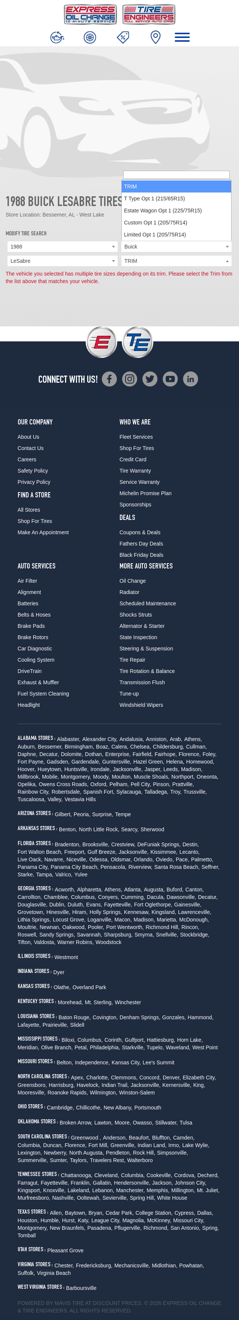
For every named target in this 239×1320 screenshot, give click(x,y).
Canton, (194, 890)
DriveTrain (30, 671)
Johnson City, (190, 1183)
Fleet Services (136, 437)
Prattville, (183, 784)
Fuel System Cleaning (43, 694)
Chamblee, (56, 897)
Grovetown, (31, 912)
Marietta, (167, 920)
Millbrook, (29, 777)
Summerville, (33, 1160)
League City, (106, 1220)
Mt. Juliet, (208, 1190)
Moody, (101, 777)
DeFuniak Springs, (158, 844)
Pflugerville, (127, 1228)
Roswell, (28, 935)
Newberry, (55, 1153)
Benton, (68, 829)
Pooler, (96, 927)
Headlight (29, 705)
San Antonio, (185, 1228)
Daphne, (28, 754)
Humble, (50, 1220)
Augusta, (154, 890)
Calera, (119, 747)
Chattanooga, (76, 1175)
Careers (27, 459)
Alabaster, (68, 739)
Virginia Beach (54, 1273)
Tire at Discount (96, 1303)
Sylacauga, (129, 792)
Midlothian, (164, 1265)
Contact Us (31, 448)
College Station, (154, 1213)
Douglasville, (32, 905)
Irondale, (101, 769)
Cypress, (184, 1213)
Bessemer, (50, 747)
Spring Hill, (142, 1198)
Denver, (172, 1077)
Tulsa (186, 1123)
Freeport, (75, 852)
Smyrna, (144, 935)
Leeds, (171, 769)
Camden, (184, 1138)
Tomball (27, 1235)
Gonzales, (174, 1017)
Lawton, (103, 1123)
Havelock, (88, 1085)
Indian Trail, (115, 1085)
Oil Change (133, 581)
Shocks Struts (136, 615)
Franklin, (81, 1183)
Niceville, (77, 859)
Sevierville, (115, 1198)
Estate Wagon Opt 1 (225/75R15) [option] (163, 226)
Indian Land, (152, 1145)
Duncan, (53, 1145)
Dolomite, (72, 754)
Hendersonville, (132, 1183)
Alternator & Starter (142, 626)
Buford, (174, 890)
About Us (28, 437)
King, (199, 1085)
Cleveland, (106, 1175)
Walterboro (140, 1160)
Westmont (66, 957)
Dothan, (94, 754)
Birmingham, (79, 747)
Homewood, (200, 762)
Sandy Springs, (57, 935)
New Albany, (118, 1108)
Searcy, (129, 829)
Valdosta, (44, 942)
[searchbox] (176, 190)
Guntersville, (117, 762)
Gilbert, (63, 814)
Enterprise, (118, 754)
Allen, (56, 1213)
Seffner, (210, 867)
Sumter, (59, 1160)
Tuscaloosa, (32, 799)
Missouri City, (188, 1220)
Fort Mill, (98, 1145)
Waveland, (178, 1047)
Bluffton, (161, 1138)
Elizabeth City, (199, 1077)
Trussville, (195, 792)
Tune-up (129, 694)
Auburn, (27, 747)
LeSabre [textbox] (20, 261)
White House (172, 1198)
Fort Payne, (31, 762)
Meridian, (28, 1047)
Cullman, (196, 747)
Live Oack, (30, 859)
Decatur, (49, 754)
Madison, (192, 769)
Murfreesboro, (34, 1198)
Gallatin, (102, 1183)
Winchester (128, 1002)
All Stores (29, 510)
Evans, (94, 905)
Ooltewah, (89, 1198)
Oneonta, (207, 777)
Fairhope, (165, 754)
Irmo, (174, 1145)
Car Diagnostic (35, 649)
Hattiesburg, (161, 1040)
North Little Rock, (99, 829)
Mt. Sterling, (99, 1002)
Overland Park (89, 987)
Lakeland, (79, 1190)
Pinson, (162, 784)
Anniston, (157, 739)
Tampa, (44, 874)
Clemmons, (124, 1077)
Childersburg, (168, 747)
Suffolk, (26, 1273)
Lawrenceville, (195, 912)
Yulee (81, 874)
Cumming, (133, 897)
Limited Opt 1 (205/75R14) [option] (155, 250)
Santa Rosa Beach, (177, 867)
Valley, (55, 799)
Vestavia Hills (80, 799)
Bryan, (95, 1213)
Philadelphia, (105, 1047)
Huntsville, (76, 769)
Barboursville (81, 1288)
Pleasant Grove (65, 1250)
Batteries (28, 603)
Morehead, (70, 1002)
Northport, (183, 777)
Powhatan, (191, 1265)
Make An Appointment (43, 532)
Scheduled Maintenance (148, 603)
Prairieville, (55, 1025)
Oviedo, (165, 859)
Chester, (64, 1265)
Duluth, (76, 905)
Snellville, (167, 935)
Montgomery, (76, 777)
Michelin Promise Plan (146, 493)
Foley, (209, 754)
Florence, (190, 754)
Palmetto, (202, 859)
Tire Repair (132, 660)
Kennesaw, (137, 912)
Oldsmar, (121, 859)
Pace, (182, 859)
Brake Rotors (33, 637)
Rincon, (190, 927)
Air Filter (27, 581)
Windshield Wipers (141, 705)
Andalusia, (132, 739)
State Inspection (138, 637)
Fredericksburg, (94, 1265)
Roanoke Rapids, (68, 1093)
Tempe (123, 814)
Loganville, (100, 920)
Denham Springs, (140, 1017)
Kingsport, (29, 1190)
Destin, (191, 844)
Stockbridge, (194, 935)
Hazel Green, (148, 762)
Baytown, (76, 1213)
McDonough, (194, 920)
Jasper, (153, 769)
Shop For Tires (35, 521)
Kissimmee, (163, 852)
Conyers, (108, 897)
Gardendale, (85, 762)
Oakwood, (74, 927)
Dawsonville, (181, 897)
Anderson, (115, 1138)
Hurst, (69, 1220)
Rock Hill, (144, 1153)
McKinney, (159, 1220)
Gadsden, (58, 762)
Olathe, (62, 987)
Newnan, (49, 927)
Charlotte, (97, 1077)
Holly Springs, (105, 912)
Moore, (123, 1123)
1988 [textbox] (16, 247)
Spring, (210, 1228)
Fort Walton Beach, (40, 852)
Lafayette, (29, 1025)
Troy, (176, 792)
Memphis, (158, 1190)
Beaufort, (139, 1138)
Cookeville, (159, 1175)
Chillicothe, (88, 1108)
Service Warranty (140, 482)
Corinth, (113, 1040)
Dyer (59, 972)
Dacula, (156, 897)
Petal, (81, 1047)
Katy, (83, 1220)
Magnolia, (134, 1220)
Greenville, (123, 1145)
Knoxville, (54, 1190)
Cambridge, (60, 1108)
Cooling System (36, 660)
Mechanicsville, (132, 1265)
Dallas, (205, 1213)
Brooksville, (95, 844)
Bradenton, (68, 844)
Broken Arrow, (76, 1123)
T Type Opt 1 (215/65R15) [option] (154, 214)
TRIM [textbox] (130, 261)
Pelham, (119, 784)
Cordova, (185, 1175)
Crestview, (123, 844)
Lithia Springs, (34, 920)
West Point (205, 1047)
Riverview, (141, 867)
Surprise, (102, 814)
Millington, (183, 1190)
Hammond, (200, 1017)
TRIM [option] (130, 202)
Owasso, (143, 1123)
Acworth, (65, 890)
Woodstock (108, 942)
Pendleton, (118, 1153)
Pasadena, (99, 1228)
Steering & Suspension (146, 649)
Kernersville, (176, 1085)
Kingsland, (163, 912)
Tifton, (25, 942)
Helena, (175, 762)
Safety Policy (33, 471)
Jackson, (162, 1183)
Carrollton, (30, 897)
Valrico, (64, 874)
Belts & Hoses (34, 615)
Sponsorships (135, 505)
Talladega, (156, 792)
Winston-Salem (137, 1093)
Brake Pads (31, 626)
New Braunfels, (67, 1228)
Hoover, (27, 769)
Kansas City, (126, 1062)
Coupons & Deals (140, 532)
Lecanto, (189, 852)
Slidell (77, 1025)
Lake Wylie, (195, 1145)
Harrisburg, (62, 1085)
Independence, (92, 1062)
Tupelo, (155, 1047)
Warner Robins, (75, 942)
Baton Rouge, (75, 1017)
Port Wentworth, (125, 927)
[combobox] (63, 246)
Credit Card (133, 459)
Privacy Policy (34, 482)
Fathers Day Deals (141, 544)
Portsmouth (147, 1108)
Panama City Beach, (75, 867)
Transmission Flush (142, 682)
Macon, (123, 920)
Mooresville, (32, 1093)
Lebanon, (103, 1190)
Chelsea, (140, 747)
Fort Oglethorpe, (153, 905)
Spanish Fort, (99, 792)
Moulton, (122, 777)
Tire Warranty (135, 471)
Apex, (78, 1077)
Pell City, (141, 784)
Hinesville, (58, 912)
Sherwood (152, 829)
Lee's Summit (158, 1062)
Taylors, (79, 1160)
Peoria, (82, 814)
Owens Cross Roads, (63, 784)
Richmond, (156, 1228)
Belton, (65, 1062)
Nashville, (63, 1198)
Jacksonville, (127, 769)
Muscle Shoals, (151, 777)
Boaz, (103, 747)
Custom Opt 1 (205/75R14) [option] (155, 238)
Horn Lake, (190, 1040)
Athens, (193, 739)
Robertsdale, (66, 792)
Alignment (29, 592)
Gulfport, (135, 1040)
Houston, (28, 1220)
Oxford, (98, 784)
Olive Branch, (57, 1047)
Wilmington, (103, 1093)
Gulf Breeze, (102, 852)
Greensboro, (32, 1085)
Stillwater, (166, 1123)
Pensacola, (113, 867)
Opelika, (27, 784)
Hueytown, (50, 769)
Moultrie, (28, 927)
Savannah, (89, 935)
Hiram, (80, 912)
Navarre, (54, 859)
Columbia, (29, 1145)
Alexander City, (100, 739)
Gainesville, (187, 905)
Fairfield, (143, 754)
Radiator (129, 592)
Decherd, (208, 1175)
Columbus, (83, 897)
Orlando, (144, 859)
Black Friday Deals (141, 555)
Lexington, (30, 1153)
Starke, (26, 874)
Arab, (176, 739)
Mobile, (50, 777)
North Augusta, (86, 1153)
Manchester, (130, 1190)
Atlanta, (133, 890)
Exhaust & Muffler (38, 682)
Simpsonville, (172, 1153)
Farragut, (28, 1183)
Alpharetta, (90, 890)
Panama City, (33, 867)
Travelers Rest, (107, 1160)
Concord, (150, 1077)
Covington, (105, 1017)
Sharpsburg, (118, 935)
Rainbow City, (34, 792)
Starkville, (133, 1047)
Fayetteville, (118, 905)
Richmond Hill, (163, 927)
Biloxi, (69, 1040)
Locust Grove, (69, 920)
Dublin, (57, 905)
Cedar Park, (120, 1213)
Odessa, (99, 859)
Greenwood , (86, 1138)
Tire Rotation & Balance (147, 671)
